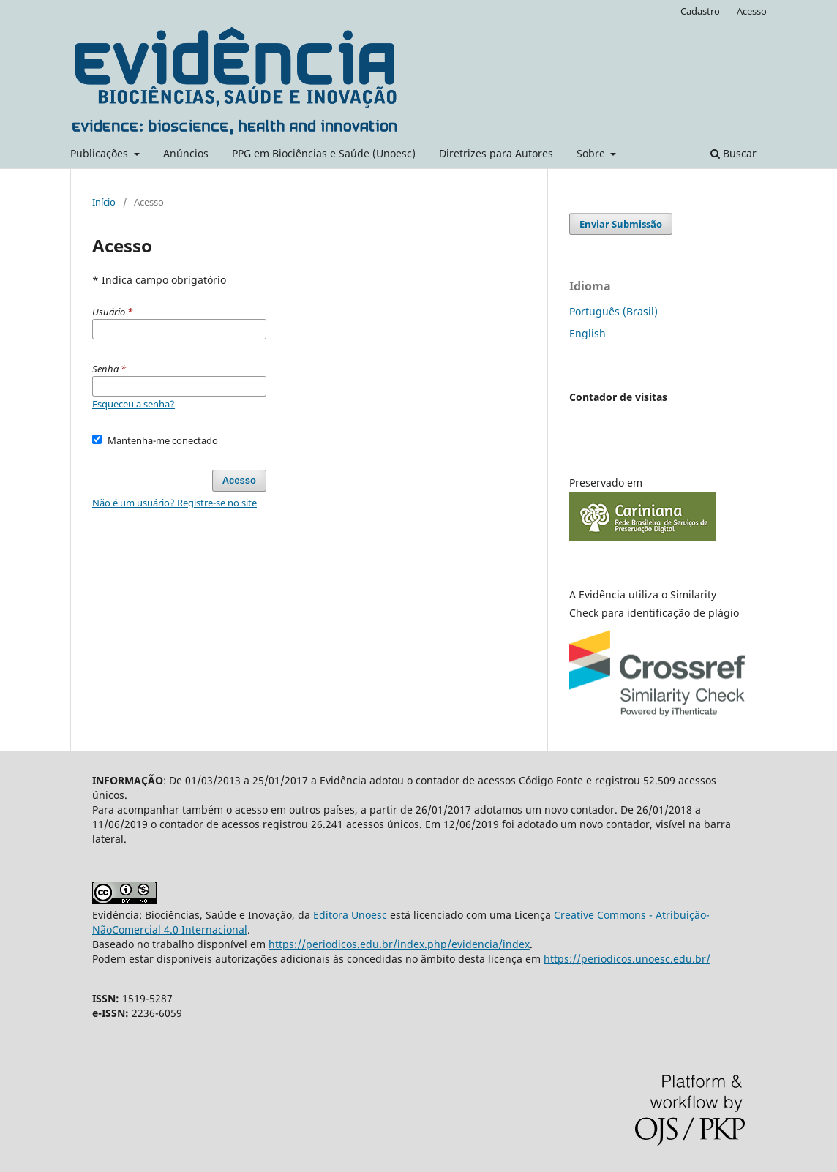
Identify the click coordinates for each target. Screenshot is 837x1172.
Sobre (592, 153)
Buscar (733, 153)
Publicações (100, 153)
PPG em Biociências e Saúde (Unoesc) (324, 153)
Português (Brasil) (613, 311)
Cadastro (700, 11)
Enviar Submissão (620, 223)
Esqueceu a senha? (133, 403)
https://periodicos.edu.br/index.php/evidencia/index (399, 944)
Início (104, 202)
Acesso (752, 11)
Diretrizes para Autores (496, 153)
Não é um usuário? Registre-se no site (174, 502)
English (587, 333)
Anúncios (186, 153)
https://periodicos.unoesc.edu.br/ (627, 959)
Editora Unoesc (350, 915)
